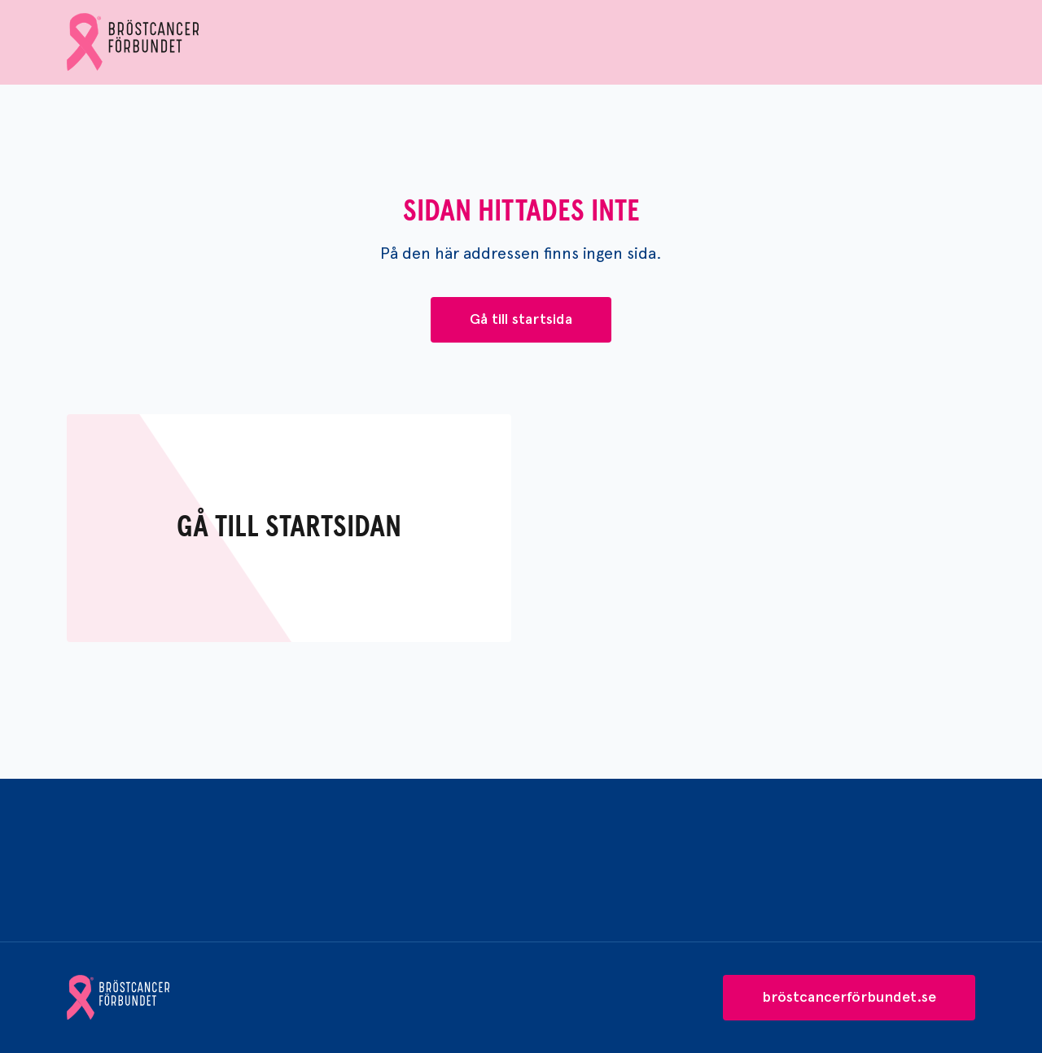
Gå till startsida (521, 319)
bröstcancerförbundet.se (849, 997)
